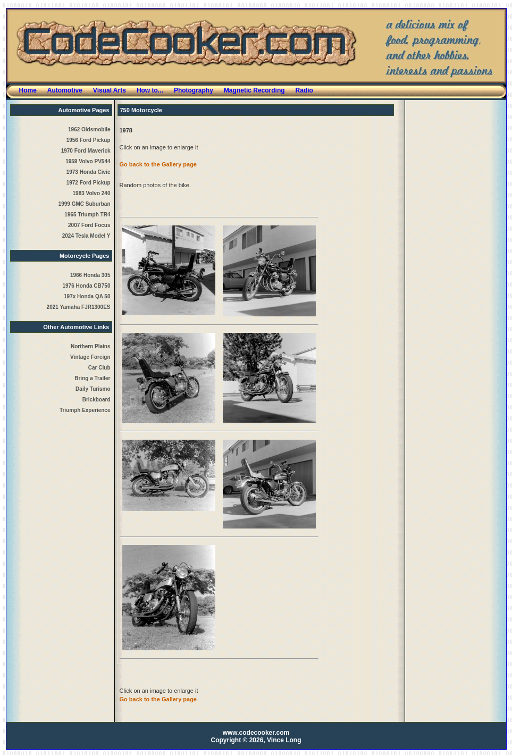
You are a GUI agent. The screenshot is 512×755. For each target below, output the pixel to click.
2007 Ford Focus (89, 225)
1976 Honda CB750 (86, 286)
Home (28, 90)
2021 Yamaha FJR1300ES (79, 307)
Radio (304, 90)
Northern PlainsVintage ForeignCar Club (90, 357)
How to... (150, 90)
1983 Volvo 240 (92, 193)
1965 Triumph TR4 (87, 214)
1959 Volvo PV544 (87, 161)
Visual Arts (109, 90)
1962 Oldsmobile (89, 129)
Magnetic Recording (254, 90)
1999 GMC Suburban (84, 204)
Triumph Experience (85, 410)
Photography (193, 90)
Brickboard (96, 399)
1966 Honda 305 (90, 275)
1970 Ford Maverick (86, 151)
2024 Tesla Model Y (86, 236)
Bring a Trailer (92, 378)
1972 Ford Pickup (88, 183)
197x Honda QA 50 (87, 296)
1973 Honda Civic (88, 172)
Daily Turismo (92, 389)
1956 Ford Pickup (88, 140)
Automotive (64, 90)
